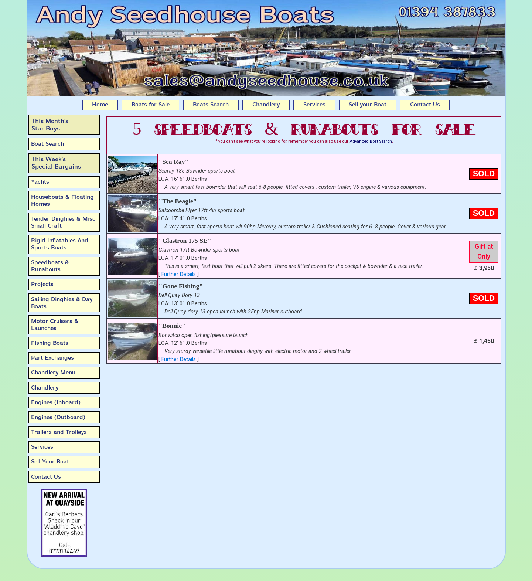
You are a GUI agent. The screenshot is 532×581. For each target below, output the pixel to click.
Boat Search (47, 143)
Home (100, 104)
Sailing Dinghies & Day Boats (61, 303)
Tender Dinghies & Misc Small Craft (63, 222)
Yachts (40, 182)
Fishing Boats (49, 343)
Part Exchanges (52, 357)
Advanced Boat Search (370, 141)
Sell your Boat (367, 104)
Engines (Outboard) (58, 417)
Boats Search (211, 104)
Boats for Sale (151, 104)
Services (314, 104)
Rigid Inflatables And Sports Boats (59, 244)
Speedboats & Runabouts (50, 266)
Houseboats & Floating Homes (62, 200)
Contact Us (425, 104)
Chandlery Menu (53, 372)
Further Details (178, 274)
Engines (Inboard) (56, 402)
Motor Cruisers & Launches (54, 325)
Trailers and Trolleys (59, 432)
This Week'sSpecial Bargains (56, 163)
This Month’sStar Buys (49, 125)
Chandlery (266, 104)
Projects (42, 284)
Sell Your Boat (50, 461)
